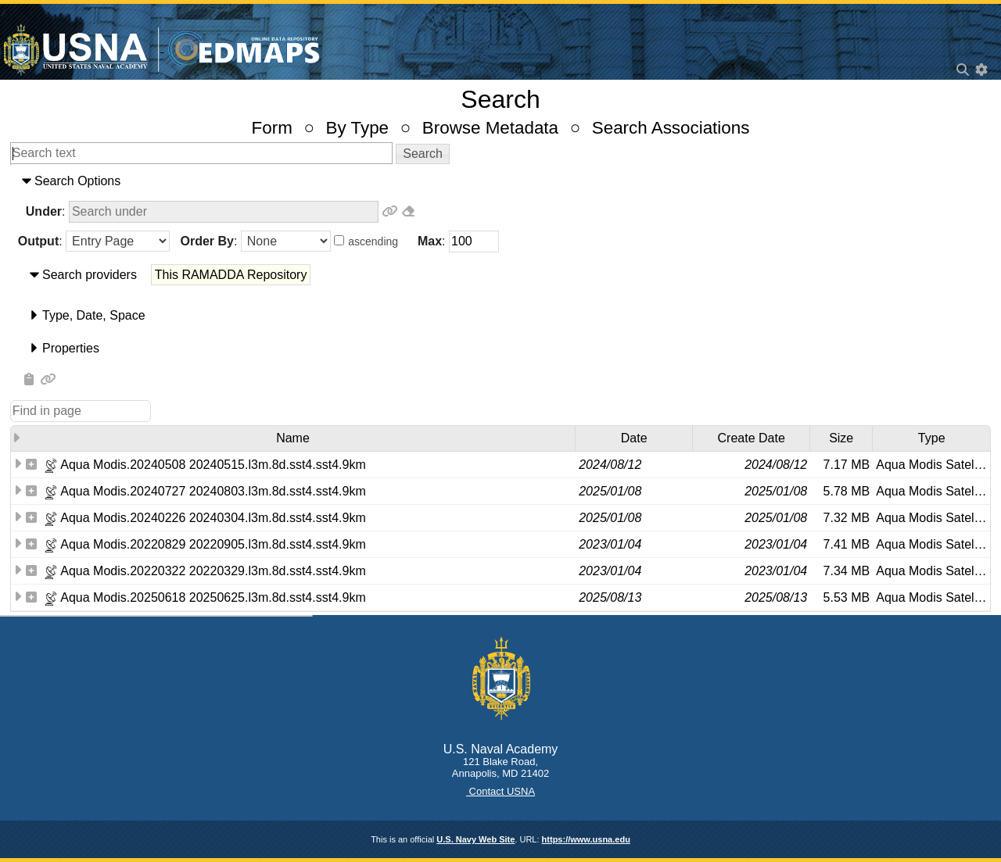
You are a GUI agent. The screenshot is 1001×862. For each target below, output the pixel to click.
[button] (423, 154)
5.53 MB (846, 597)
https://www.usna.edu (586, 839)
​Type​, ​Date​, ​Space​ (93, 315)
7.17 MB (846, 464)
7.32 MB (846, 517)
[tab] (500, 181)
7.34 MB (846, 571)
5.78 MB (846, 491)
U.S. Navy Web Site (475, 839)
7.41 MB (846, 544)
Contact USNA (500, 791)
